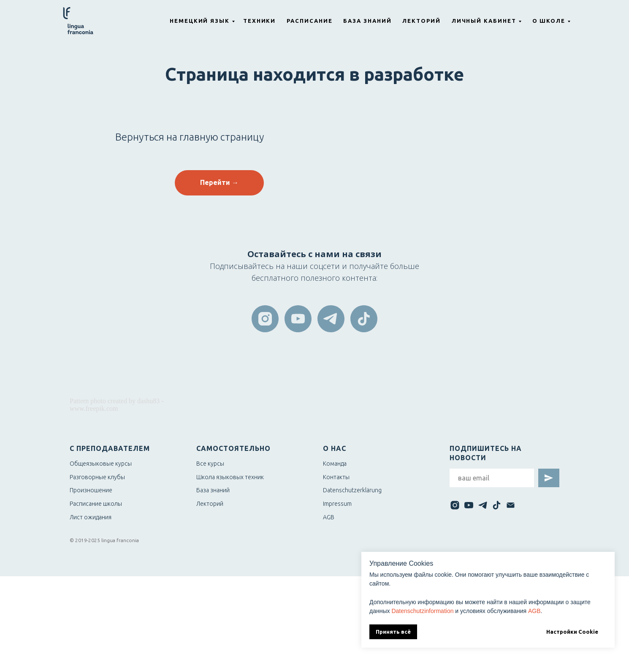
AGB (534, 611)
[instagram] (265, 318)
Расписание (309, 21)
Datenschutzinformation (422, 611)
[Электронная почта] (510, 505)
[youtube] (298, 318)
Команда (335, 463)
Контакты (336, 477)
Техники (259, 21)
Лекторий (421, 21)
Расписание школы (96, 503)
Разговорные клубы (97, 477)
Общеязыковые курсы (101, 463)
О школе (548, 21)
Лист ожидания (90, 517)
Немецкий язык (200, 21)
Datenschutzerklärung (352, 490)
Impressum (337, 503)
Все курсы (210, 463)
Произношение (91, 490)
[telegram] (330, 318)
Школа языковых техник (230, 477)
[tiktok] (363, 318)
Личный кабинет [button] (484, 21)
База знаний (367, 21)
